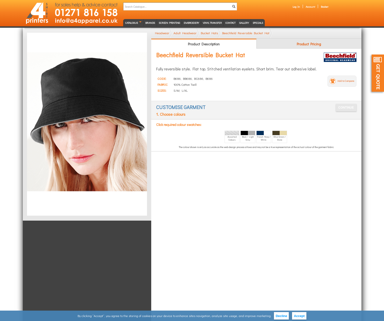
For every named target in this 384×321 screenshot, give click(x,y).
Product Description (204, 43)
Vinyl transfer (212, 23)
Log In (296, 6)
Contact (230, 23)
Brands (150, 23)
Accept (299, 316)
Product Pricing (309, 43)
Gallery (244, 23)
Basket (324, 6)
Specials (258, 23)
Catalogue (131, 23)
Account (310, 6)
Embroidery (191, 23)
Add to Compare (345, 81)
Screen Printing (169, 23)
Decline (281, 316)
